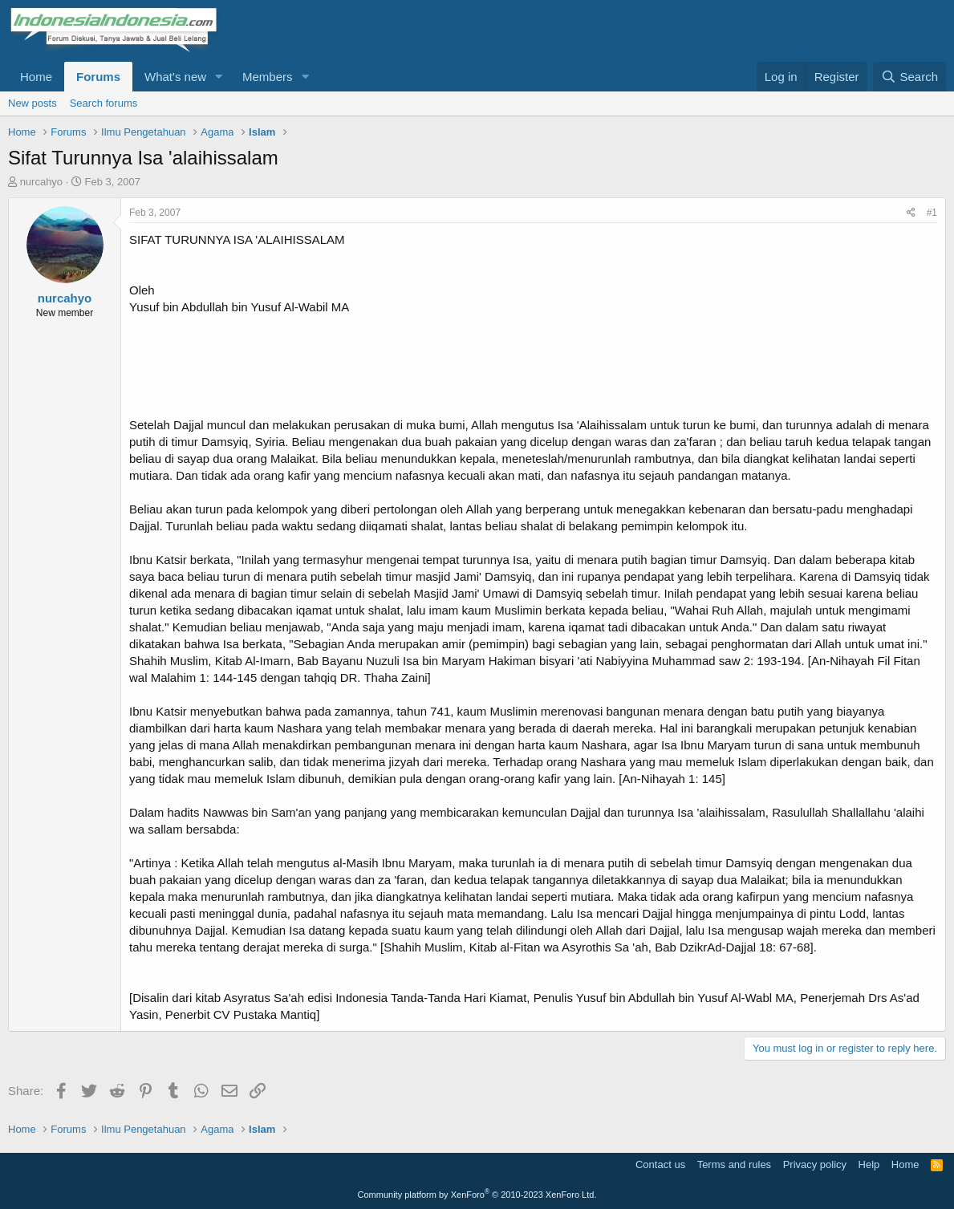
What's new (175, 76)
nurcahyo (41, 182)
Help (869, 1164)
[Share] (911, 213)
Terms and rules (734, 1164)
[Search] (909, 76)
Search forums (104, 103)
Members (267, 76)
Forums (98, 76)
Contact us (660, 1164)
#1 (932, 212)
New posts (32, 103)
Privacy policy (814, 1164)
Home (36, 76)
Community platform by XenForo (477, 1194)
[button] (219, 76)
